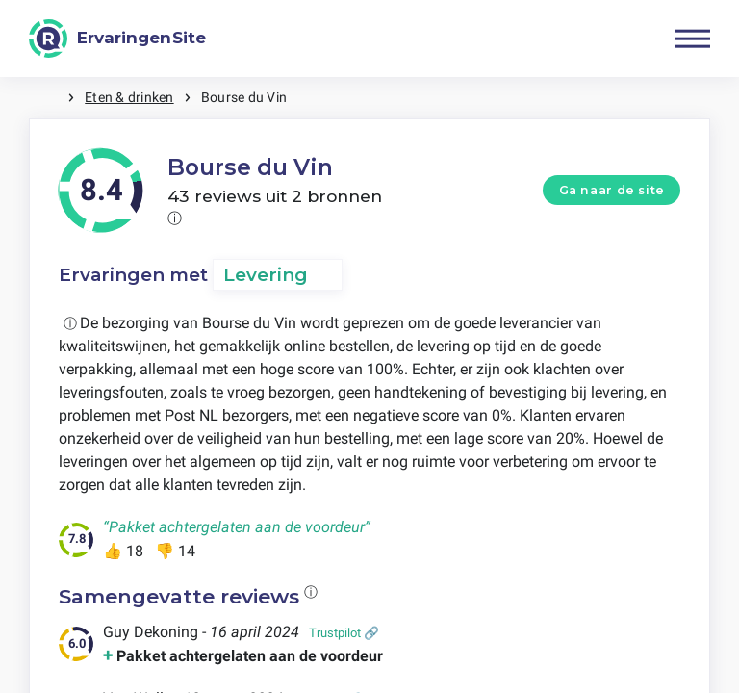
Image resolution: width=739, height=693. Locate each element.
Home (48, 98)
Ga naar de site (612, 190)
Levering (265, 275)
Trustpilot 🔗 (344, 633)
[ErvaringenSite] (117, 38)
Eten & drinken (129, 97)
